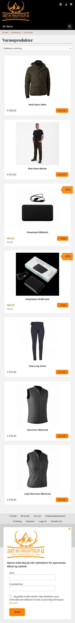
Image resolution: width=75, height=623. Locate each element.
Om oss (37, 516)
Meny (7, 26)
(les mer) (13, 603)
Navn (32, 576)
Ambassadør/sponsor (55, 516)
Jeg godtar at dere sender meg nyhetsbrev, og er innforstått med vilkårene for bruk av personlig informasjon (36, 599)
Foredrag (17, 521)
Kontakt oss (56, 521)
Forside (5, 32)
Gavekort (30, 521)
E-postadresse (32, 587)
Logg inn (43, 521)
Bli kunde (25, 516)
